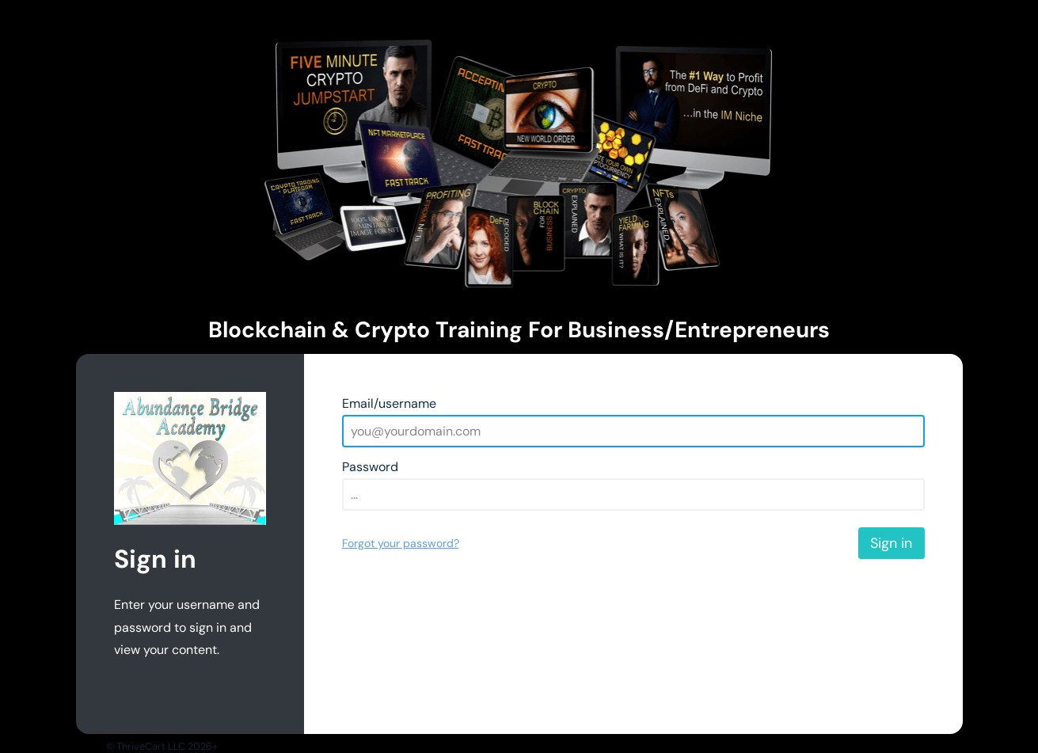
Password (370, 466)
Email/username (389, 403)
